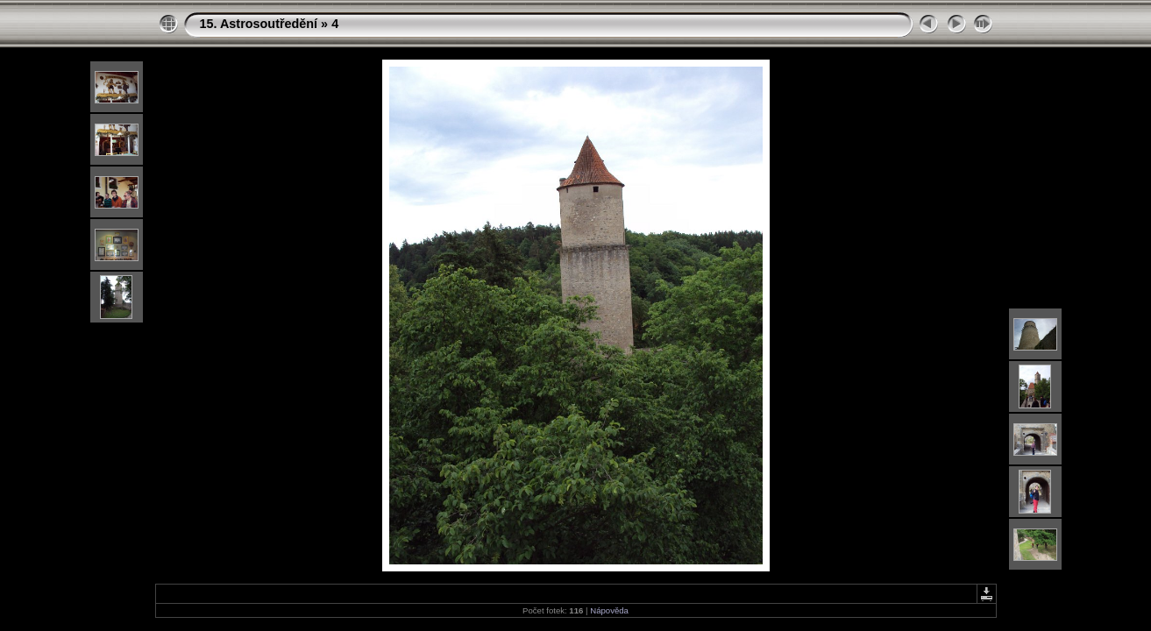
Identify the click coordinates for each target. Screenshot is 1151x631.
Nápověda (609, 610)
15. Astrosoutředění (259, 24)
